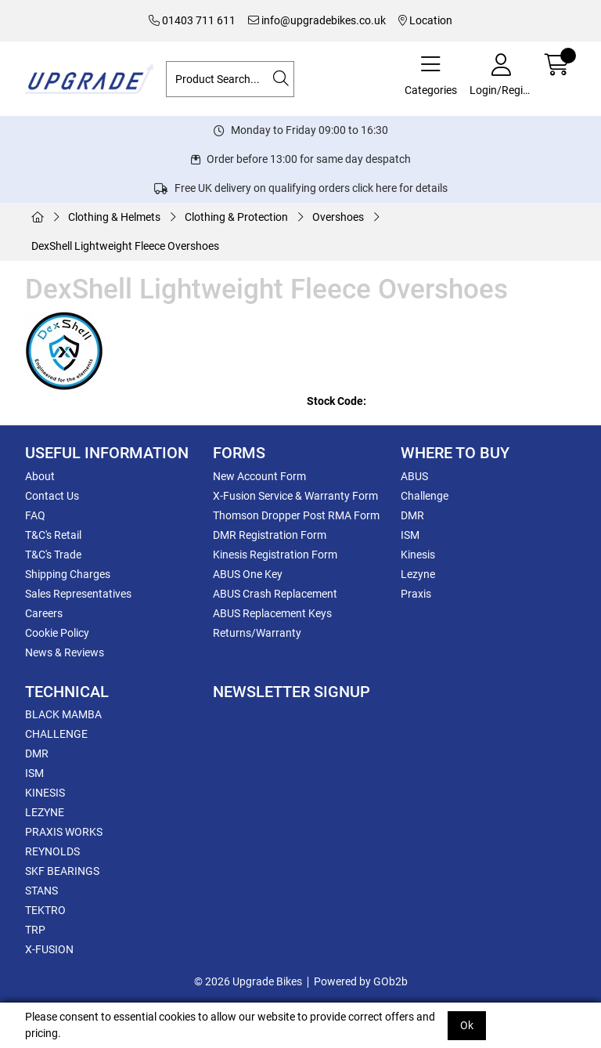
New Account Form (259, 476)
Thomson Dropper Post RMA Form (296, 515)
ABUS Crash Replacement (275, 593)
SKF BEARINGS (62, 871)
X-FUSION (49, 949)
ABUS (414, 476)
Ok (466, 1025)
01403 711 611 (192, 20)
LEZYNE (44, 812)
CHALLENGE (56, 734)
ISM (410, 535)
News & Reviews (64, 652)
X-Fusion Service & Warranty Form (295, 496)
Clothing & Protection (236, 217)
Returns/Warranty (257, 633)
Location (425, 20)
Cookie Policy (57, 633)
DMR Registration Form (269, 535)
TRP (35, 929)
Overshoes (338, 217)
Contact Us (52, 496)
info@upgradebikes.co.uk (317, 20)
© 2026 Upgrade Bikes (248, 981)
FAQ (35, 515)
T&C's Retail (53, 535)
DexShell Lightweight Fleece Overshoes (125, 246)
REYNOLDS (52, 851)
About (40, 476)
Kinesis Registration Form (275, 554)
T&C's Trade (53, 554)
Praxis (416, 593)
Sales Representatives (78, 593)
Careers (44, 613)
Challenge (424, 496)
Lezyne (418, 574)
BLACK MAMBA (63, 714)
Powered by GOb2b (361, 981)
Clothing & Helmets (114, 217)
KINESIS (45, 792)
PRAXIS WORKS (64, 832)
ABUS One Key (248, 574)
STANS (41, 890)
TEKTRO (45, 910)
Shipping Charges (67, 574)
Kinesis (418, 554)
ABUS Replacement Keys (272, 613)
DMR (412, 515)
